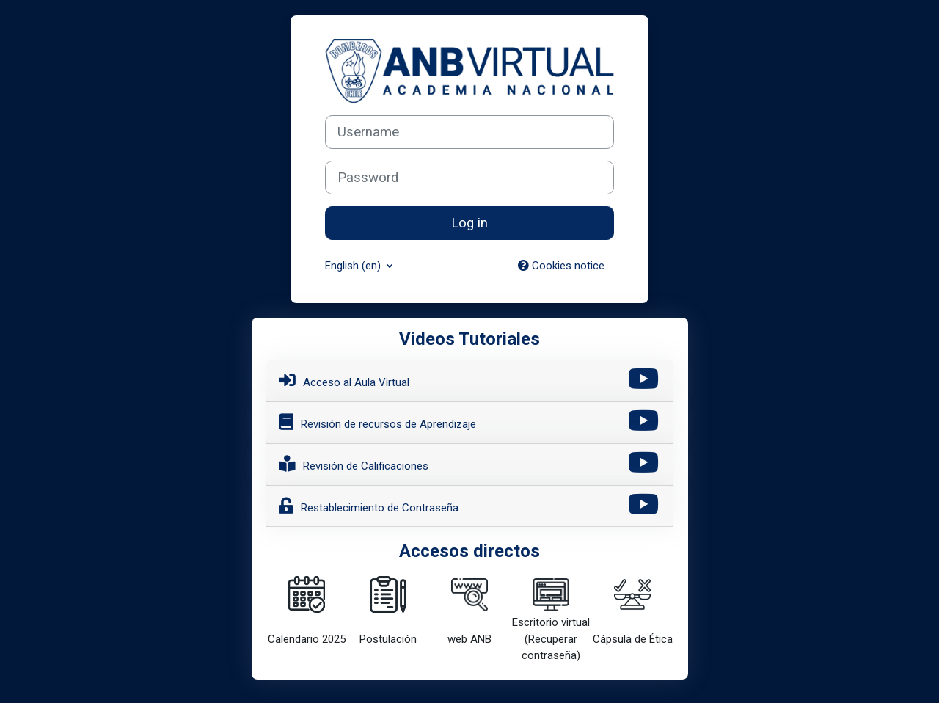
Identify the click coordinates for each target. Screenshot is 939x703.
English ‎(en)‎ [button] (354, 265)
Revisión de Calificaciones (353, 463)
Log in (469, 223)
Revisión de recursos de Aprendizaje (377, 421)
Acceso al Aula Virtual (344, 380)
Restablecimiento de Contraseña (368, 505)
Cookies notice (561, 265)
